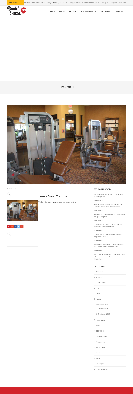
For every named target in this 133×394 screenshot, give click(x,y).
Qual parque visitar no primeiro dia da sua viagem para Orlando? (108, 173)
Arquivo (99, 214)
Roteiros (99, 290)
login (54, 139)
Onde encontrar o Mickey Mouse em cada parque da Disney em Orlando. (108, 163)
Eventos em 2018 (104, 251)
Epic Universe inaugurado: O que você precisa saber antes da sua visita (109, 193)
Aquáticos (99, 209)
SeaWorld (99, 296)
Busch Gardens (101, 220)
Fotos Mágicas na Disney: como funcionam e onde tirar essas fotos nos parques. (109, 183)
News (98, 263)
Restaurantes (100, 285)
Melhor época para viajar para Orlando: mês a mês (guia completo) (109, 153)
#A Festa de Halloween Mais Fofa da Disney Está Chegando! (42, 3)
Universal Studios (102, 306)
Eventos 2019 (103, 246)
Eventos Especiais (102, 242)
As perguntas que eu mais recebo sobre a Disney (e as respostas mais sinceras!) (108, 143)
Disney (98, 236)
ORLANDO (100, 268)
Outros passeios (101, 274)
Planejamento (101, 279)
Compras (99, 225)
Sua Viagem (100, 301)
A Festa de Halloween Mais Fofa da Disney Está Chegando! (108, 132)
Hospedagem (100, 257)
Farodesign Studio (122, 391)
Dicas (98, 231)
